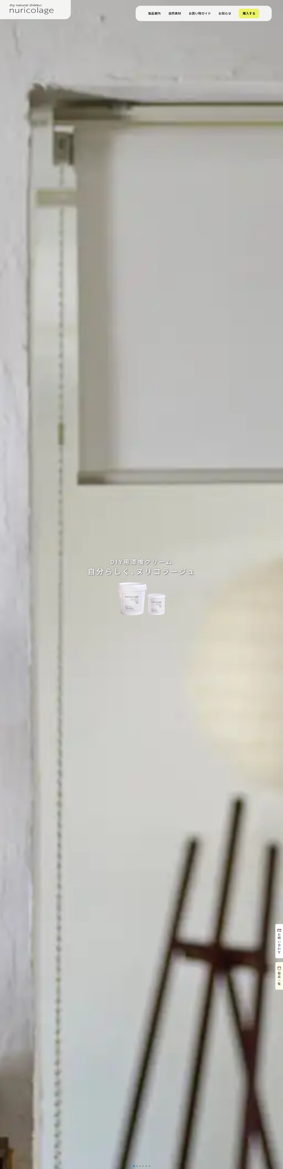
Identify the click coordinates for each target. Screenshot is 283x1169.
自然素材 (174, 13)
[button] (134, 1166)
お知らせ (225, 13)
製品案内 (154, 13)
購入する (249, 13)
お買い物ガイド (200, 13)
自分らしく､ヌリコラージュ (142, 566)
